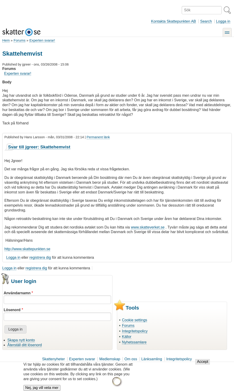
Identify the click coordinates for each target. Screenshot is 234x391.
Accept (202, 364)
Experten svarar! (42, 40)
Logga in (223, 21)
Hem (6, 40)
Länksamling (151, 359)
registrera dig (40, 257)
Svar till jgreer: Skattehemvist (39, 146)
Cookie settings (134, 320)
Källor (126, 337)
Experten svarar (82, 359)
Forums (19, 40)
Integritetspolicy (135, 331)
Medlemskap (109, 359)
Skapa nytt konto (21, 340)
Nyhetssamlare (134, 342)
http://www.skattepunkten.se (27, 249)
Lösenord (12, 310)
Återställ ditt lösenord (24, 345)
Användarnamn (17, 293)
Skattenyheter (53, 359)
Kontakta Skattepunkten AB (173, 21)
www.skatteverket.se (148, 227)
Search (206, 21)
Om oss (130, 359)
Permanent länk (98, 137)
